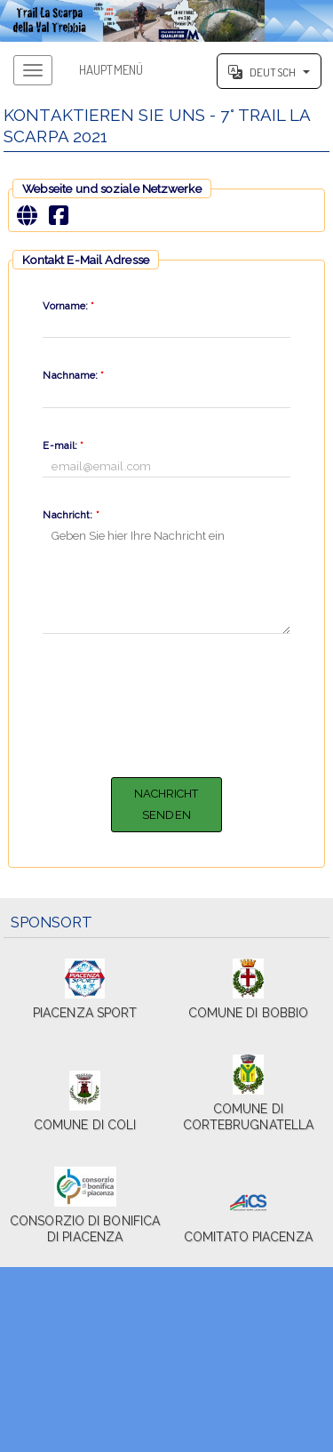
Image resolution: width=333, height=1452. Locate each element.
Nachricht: (71, 515)
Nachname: (73, 375)
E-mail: (63, 445)
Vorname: (68, 306)
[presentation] (178, 702)
